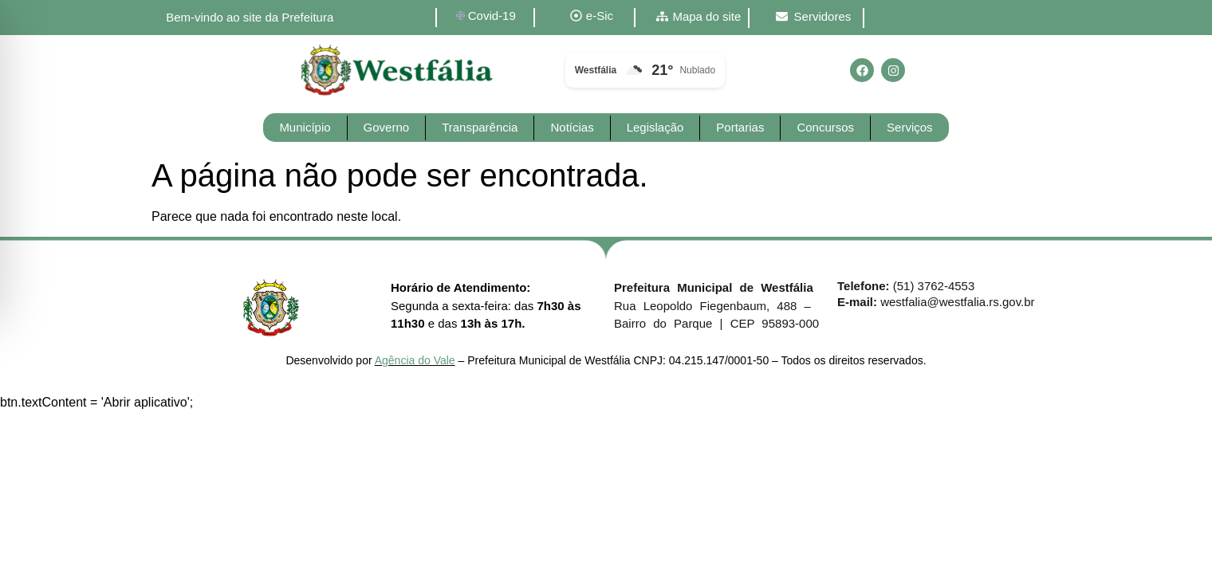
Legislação (655, 127)
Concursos (825, 127)
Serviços (910, 127)
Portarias (740, 127)
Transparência (479, 127)
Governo (387, 127)
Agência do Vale (415, 360)
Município (304, 127)
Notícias (571, 127)
